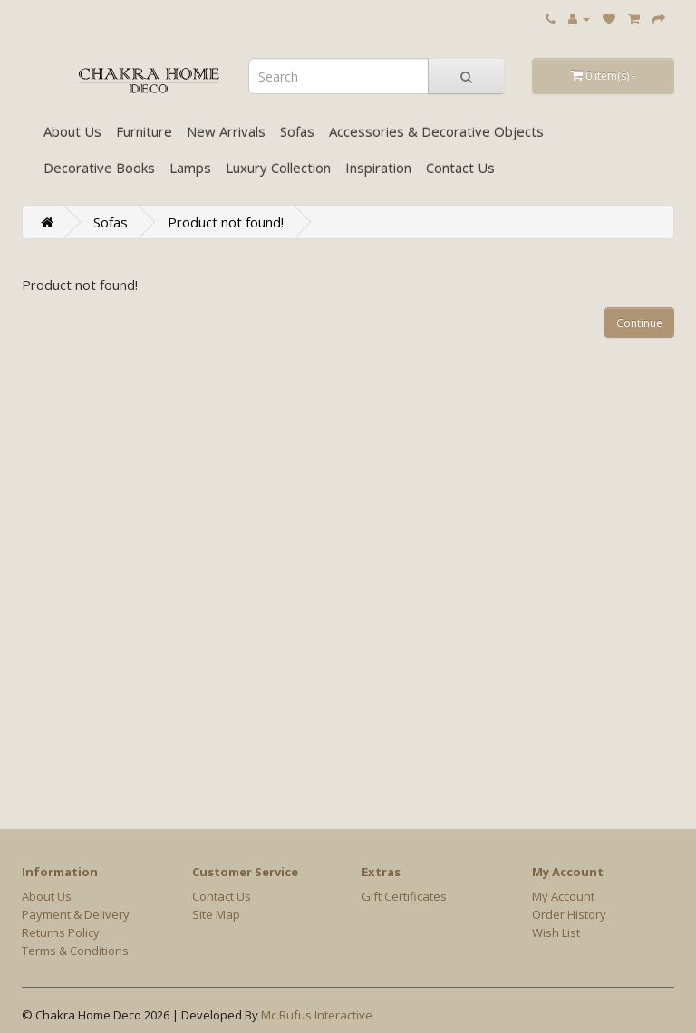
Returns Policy (61, 932)
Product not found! (226, 222)
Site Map (216, 914)
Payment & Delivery (76, 914)
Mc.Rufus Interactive (316, 1015)
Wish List (556, 932)
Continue (639, 323)
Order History (569, 914)
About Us (73, 131)
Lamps (190, 168)
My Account (563, 896)
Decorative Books (99, 168)
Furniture (144, 131)
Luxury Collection (278, 168)
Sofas (297, 131)
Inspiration (378, 168)
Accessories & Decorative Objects (436, 131)
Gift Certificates (404, 896)
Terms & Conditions (75, 950)
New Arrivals (226, 131)
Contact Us (460, 168)
